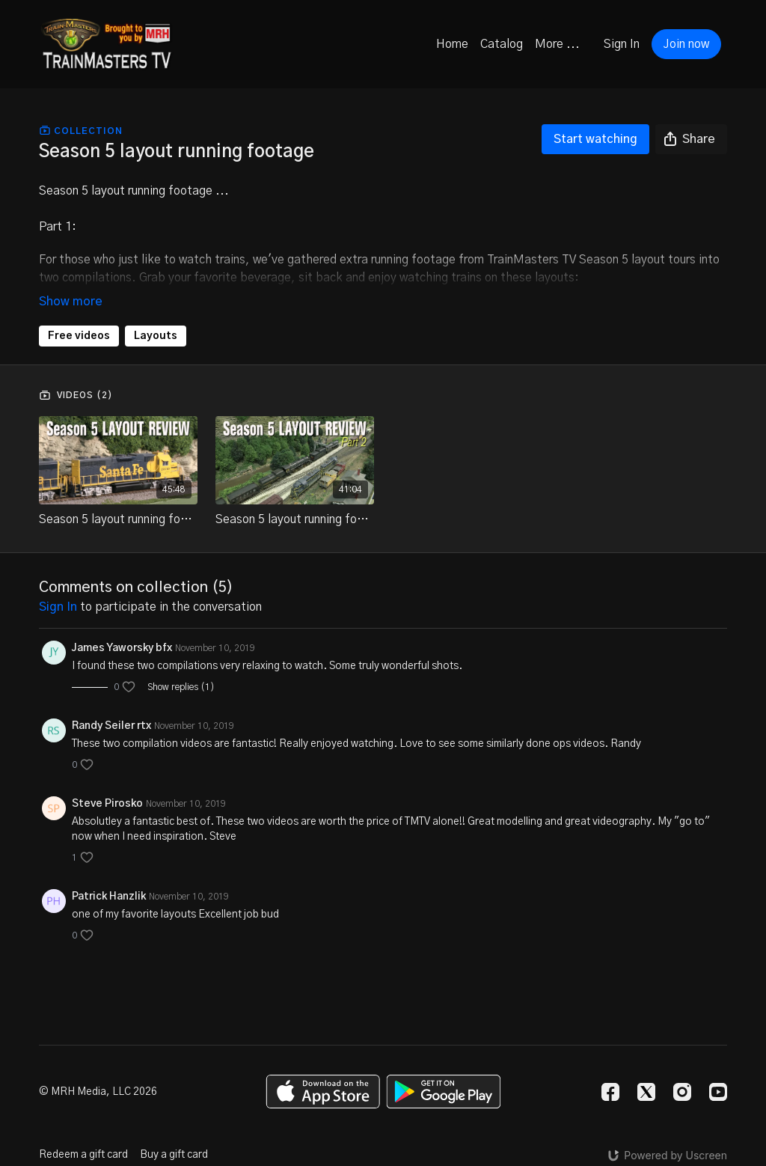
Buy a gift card (174, 1155)
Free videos (79, 336)
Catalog (501, 44)
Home (452, 44)
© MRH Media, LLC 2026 (98, 1092)
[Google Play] (443, 1091)
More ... (557, 44)
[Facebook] (610, 1092)
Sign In (622, 44)
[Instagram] (682, 1092)
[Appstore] (323, 1091)
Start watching (595, 139)
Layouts (155, 336)
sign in (58, 607)
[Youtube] (718, 1092)
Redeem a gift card (83, 1155)
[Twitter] (646, 1092)
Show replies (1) (181, 687)
